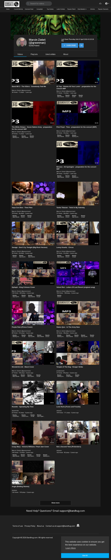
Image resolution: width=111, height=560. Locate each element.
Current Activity (18, 9)
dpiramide (15, 411)
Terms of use (17, 526)
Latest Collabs (61, 9)
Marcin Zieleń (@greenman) (37, 41)
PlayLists (34, 54)
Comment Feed (29, 9)
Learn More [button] (70, 548)
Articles (92, 9)
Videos (20, 54)
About (65, 54)
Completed (40, 9)
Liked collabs (51, 54)
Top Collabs (50, 9)
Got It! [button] (85, 556)
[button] (107, 3)
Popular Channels (103, 9)
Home (7, 9)
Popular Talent (71, 9)
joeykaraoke (60, 371)
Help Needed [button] (82, 9)
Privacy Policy (30, 526)
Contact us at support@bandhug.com (60, 526)
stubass (59, 411)
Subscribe (69, 45)
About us (40, 526)
